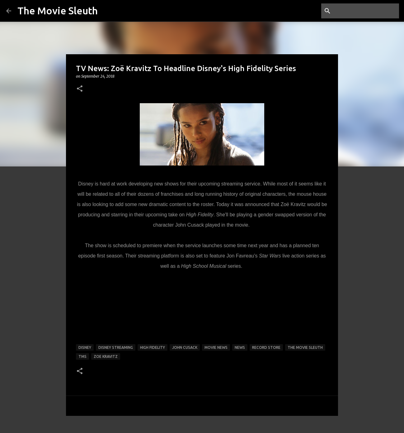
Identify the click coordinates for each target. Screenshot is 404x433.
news (240, 347)
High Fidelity (152, 347)
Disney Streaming (115, 347)
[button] (79, 89)
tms (82, 356)
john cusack (184, 347)
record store (266, 347)
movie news (216, 347)
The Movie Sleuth (57, 10)
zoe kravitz (106, 356)
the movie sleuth (305, 347)
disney (84, 347)
